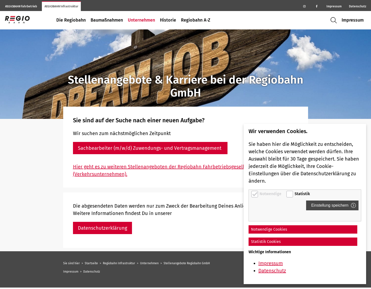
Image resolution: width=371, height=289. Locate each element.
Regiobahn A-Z (195, 20)
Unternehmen (141, 20)
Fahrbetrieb (21, 6)
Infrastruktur (61, 6)
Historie (168, 20)
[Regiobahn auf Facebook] (317, 6)
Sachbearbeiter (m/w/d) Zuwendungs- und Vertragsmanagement (150, 148)
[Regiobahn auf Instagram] (304, 6)
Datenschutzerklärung (102, 228)
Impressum (334, 6)
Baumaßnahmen (107, 20)
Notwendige (271, 193)
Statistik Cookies (266, 241)
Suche (335, 20)
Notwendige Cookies (269, 229)
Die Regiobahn (71, 20)
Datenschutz (357, 6)
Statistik (302, 193)
